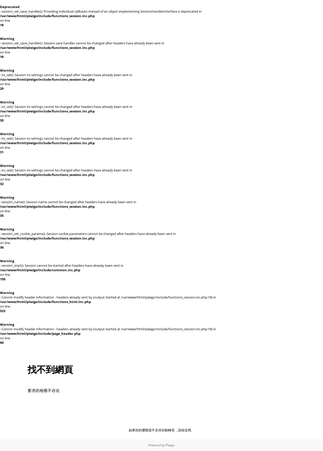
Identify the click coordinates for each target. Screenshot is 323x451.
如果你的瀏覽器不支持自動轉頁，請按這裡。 (161, 430)
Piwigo (170, 445)
